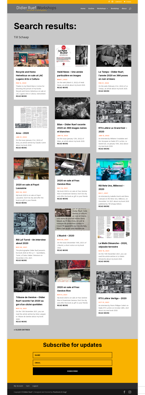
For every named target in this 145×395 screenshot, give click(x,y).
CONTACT (118, 2)
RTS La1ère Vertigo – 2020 (113, 298)
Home (83, 9)
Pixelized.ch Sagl (59, 392)
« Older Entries (22, 330)
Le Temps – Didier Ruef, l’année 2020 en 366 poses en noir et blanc (113, 75)
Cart (28, 386)
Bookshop (115, 9)
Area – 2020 (22, 133)
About (124, 9)
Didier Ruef (27, 392)
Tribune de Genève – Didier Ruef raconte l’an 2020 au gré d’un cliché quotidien (30, 301)
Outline (91, 9)
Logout (35, 386)
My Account (18, 386)
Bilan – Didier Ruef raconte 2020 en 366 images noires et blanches (72, 128)
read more (21, 96)
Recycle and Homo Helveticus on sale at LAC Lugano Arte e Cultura (29, 75)
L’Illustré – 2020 (65, 235)
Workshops (101, 9)
